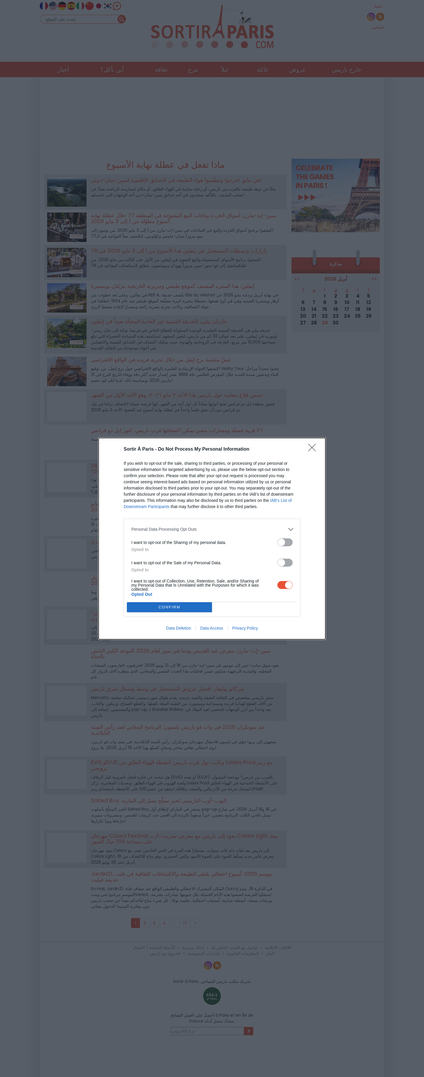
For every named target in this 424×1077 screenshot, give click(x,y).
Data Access (211, 628)
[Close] (313, 449)
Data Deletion (178, 628)
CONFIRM (169, 607)
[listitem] (212, 529)
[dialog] (212, 538)
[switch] (285, 542)
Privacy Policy (245, 628)
